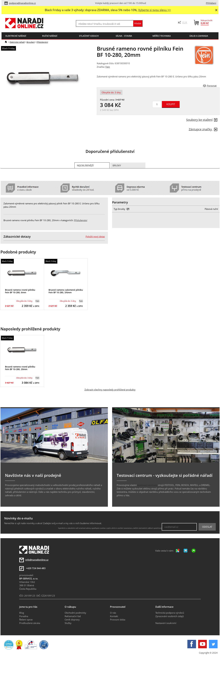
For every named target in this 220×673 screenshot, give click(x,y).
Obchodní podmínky (75, 612)
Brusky (117, 165)
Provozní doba (117, 619)
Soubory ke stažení (201, 120)
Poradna (23, 616)
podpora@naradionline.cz (22, 3)
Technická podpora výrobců (169, 612)
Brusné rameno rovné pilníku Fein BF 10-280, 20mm (20, 368)
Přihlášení (211, 3)
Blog (21, 612)
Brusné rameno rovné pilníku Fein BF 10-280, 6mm (20, 291)
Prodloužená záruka (29, 623)
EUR (184, 22)
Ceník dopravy (72, 619)
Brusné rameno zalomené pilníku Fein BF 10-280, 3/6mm (66, 291)
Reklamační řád (73, 616)
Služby (68, 623)
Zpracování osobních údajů (169, 616)
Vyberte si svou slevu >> (154, 10)
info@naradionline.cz (36, 559)
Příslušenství (42, 42)
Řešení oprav (26, 619)
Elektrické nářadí (17, 42)
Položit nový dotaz (95, 236)
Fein (107, 66)
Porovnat (212, 85)
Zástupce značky (203, 129)
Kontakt (114, 616)
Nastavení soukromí (165, 623)
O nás (113, 612)
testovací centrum (147, 485)
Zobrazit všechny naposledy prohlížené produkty (110, 389)
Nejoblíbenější (85, 165)
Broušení (31, 42)
